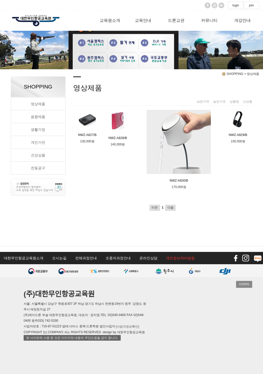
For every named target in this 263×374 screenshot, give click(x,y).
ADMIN (244, 284)
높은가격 (219, 101)
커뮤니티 (209, 20)
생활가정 (38, 129)
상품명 (234, 101)
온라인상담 (148, 258)
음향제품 (38, 117)
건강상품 (38, 155)
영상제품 (38, 104)
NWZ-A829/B (238, 123)
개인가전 (38, 142)
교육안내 (143, 20)
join (251, 5)
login (235, 5)
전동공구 (38, 168)
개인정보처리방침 (180, 258)
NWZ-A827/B (87, 123)
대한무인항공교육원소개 (23, 258)
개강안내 (242, 20)
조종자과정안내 (118, 258)
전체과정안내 (86, 258)
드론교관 (176, 20)
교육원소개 (110, 20)
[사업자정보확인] (127, 326)
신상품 (247, 101)
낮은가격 (203, 101)
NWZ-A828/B (117, 125)
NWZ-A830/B (179, 146)
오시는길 (59, 258)
